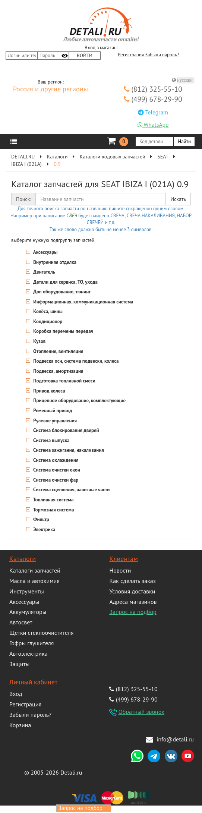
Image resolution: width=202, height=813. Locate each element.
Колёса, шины (47, 311)
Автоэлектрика (28, 653)
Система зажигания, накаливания (68, 450)
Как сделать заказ (132, 580)
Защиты (19, 664)
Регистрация (131, 55)
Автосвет (20, 622)
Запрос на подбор (132, 611)
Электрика (43, 529)
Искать (178, 199)
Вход (15, 693)
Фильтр (40, 519)
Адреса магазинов (133, 601)
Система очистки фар (55, 480)
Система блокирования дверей (65, 430)
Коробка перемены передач (62, 331)
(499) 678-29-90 (153, 99)
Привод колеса (48, 391)
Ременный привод (52, 410)
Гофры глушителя (31, 643)
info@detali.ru (175, 739)
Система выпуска (51, 440)
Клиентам (123, 558)
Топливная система (52, 500)
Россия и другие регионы (50, 89)
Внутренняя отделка (54, 262)
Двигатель (43, 272)
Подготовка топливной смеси (63, 381)
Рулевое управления (54, 420)
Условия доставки (132, 591)
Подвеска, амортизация (57, 371)
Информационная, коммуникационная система (82, 302)
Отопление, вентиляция (57, 351)
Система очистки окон (56, 470)
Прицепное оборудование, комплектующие (79, 400)
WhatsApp (153, 124)
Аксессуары (44, 252)
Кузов (38, 341)
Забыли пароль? (162, 55)
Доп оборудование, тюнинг (61, 292)
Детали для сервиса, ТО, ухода (65, 282)
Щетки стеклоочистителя (41, 632)
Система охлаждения (55, 460)
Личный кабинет (33, 682)
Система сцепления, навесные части (71, 489)
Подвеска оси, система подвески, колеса (75, 361)
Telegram (153, 112)
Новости (120, 570)
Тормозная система (53, 510)
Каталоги (22, 558)
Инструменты (26, 591)
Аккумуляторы (27, 611)
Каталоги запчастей (34, 570)
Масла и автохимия (34, 580)
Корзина (20, 725)
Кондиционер (47, 321)
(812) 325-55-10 (153, 89)
